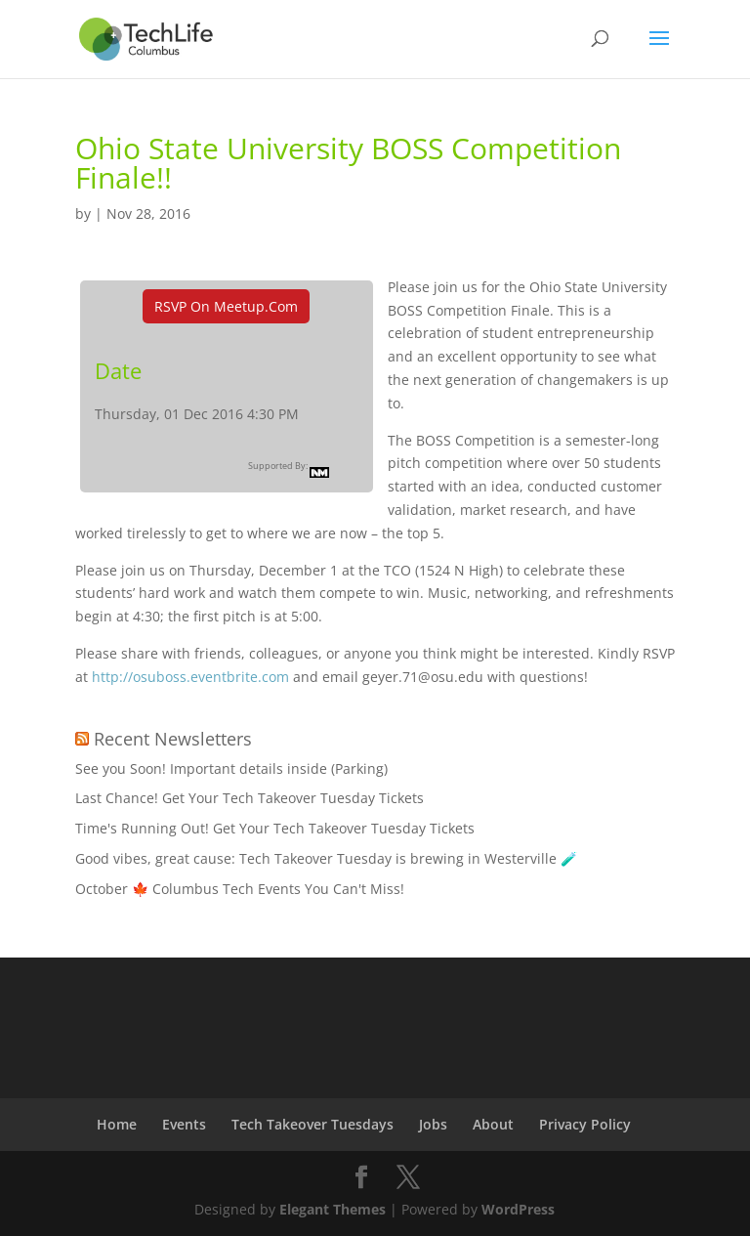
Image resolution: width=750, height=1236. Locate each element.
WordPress (518, 1209)
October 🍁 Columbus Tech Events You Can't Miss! (239, 888)
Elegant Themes (332, 1209)
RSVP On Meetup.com (226, 306)
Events (184, 1124)
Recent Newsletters (173, 738)
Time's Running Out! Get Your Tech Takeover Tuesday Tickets (275, 828)
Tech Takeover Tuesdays (312, 1124)
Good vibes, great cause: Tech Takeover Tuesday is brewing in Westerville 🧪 (326, 858)
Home (117, 1124)
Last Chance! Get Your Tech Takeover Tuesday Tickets (249, 797)
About (493, 1124)
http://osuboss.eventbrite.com (190, 676)
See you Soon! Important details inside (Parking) (231, 768)
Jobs (433, 1124)
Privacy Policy (585, 1124)
